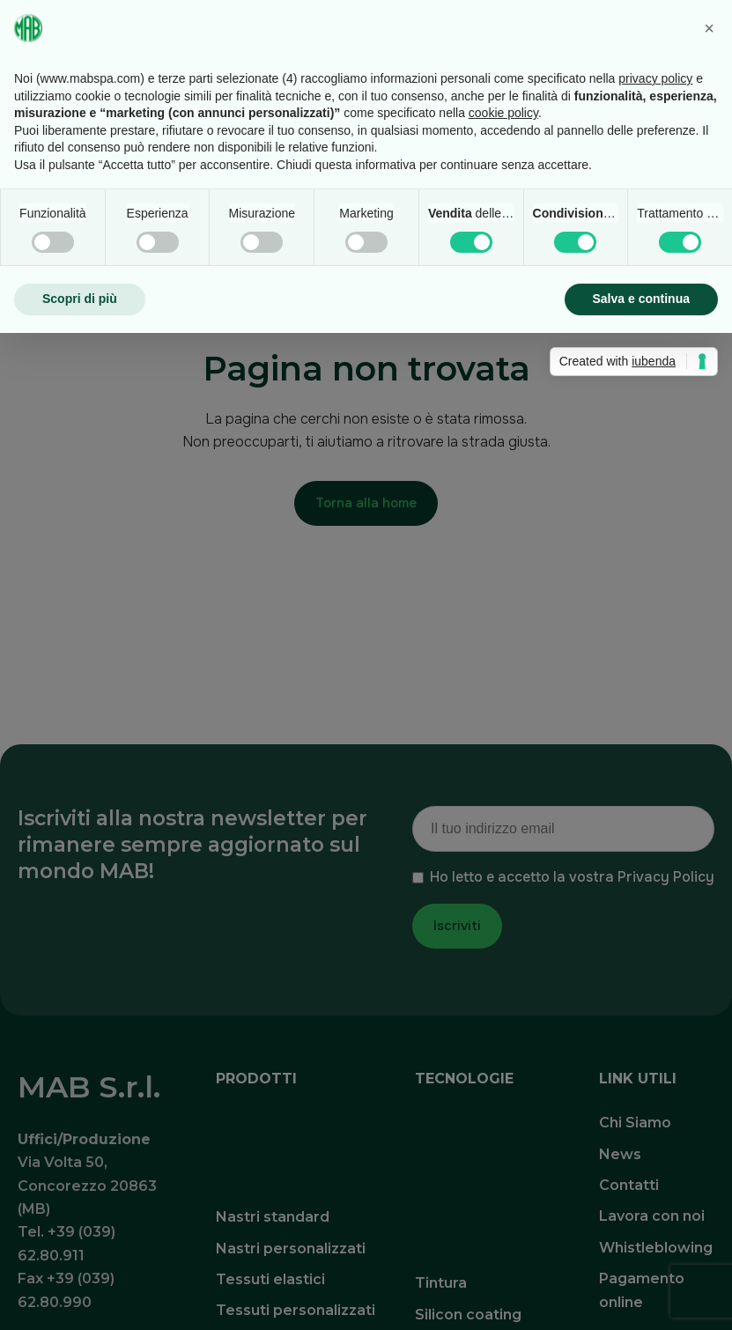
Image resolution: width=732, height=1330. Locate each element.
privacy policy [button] (655, 78)
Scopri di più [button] (79, 299)
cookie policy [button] (503, 113)
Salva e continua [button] (641, 299)
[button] (709, 28)
